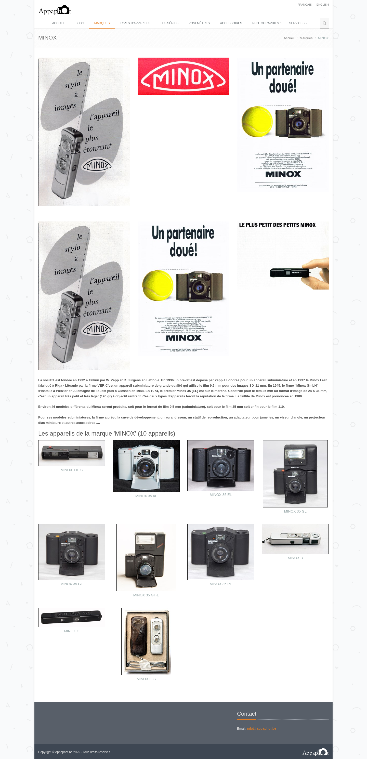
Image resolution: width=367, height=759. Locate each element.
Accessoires (231, 23)
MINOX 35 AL (146, 496)
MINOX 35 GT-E (146, 595)
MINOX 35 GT (71, 584)
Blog (79, 23)
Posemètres (199, 23)
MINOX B (295, 558)
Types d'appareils (135, 23)
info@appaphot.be (262, 728)
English (323, 4)
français (304, 4)
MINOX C (71, 631)
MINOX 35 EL (221, 495)
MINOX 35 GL (295, 511)
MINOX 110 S (72, 470)
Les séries (169, 23)
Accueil (58, 23)
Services (297, 23)
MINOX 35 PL (221, 584)
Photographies (265, 23)
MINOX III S (146, 679)
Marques (102, 23)
